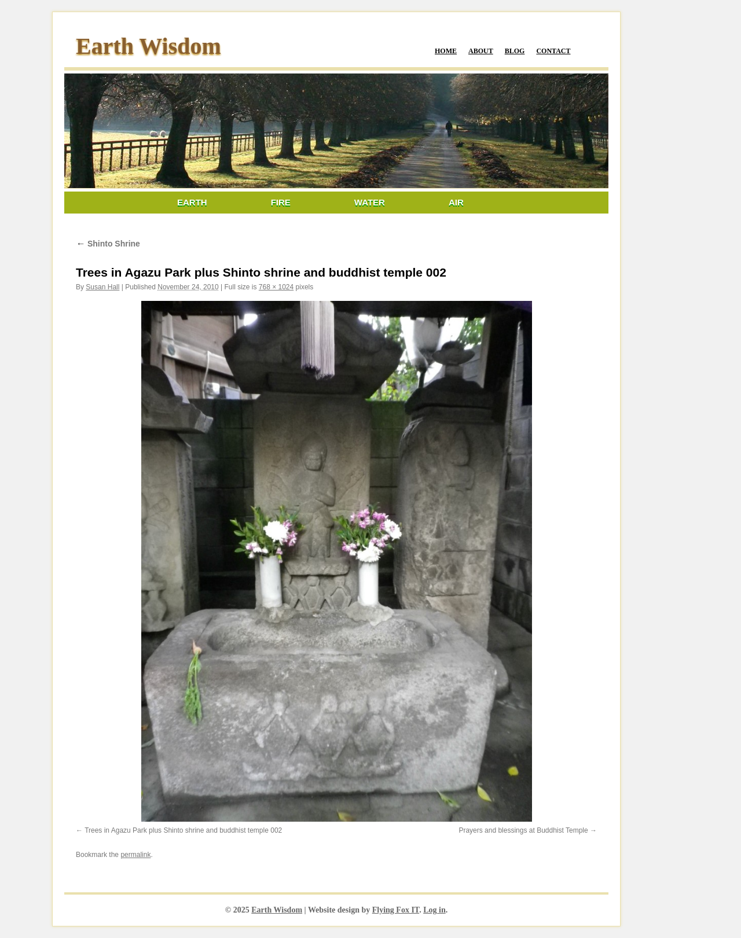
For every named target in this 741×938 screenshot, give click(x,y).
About (480, 51)
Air (456, 202)
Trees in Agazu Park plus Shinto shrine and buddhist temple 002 (183, 830)
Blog (515, 51)
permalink (135, 855)
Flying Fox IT (395, 910)
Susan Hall (102, 287)
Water (369, 202)
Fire (281, 202)
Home (446, 51)
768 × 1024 (276, 287)
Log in (434, 910)
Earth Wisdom (148, 46)
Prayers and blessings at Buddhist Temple (523, 830)
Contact (553, 51)
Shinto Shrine (108, 243)
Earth (192, 202)
